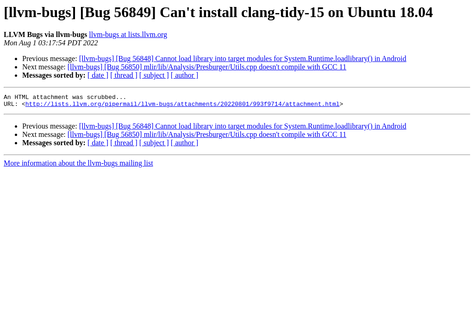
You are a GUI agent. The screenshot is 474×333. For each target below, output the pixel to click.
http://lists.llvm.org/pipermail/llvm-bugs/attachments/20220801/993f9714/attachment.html (182, 106)
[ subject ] (154, 75)
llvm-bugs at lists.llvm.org (128, 34)
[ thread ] (123, 75)
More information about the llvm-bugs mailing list (78, 166)
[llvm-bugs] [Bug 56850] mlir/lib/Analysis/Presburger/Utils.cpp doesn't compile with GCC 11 (207, 67)
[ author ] (185, 75)
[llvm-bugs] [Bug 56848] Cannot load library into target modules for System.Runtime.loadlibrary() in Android (242, 58)
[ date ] (97, 75)
